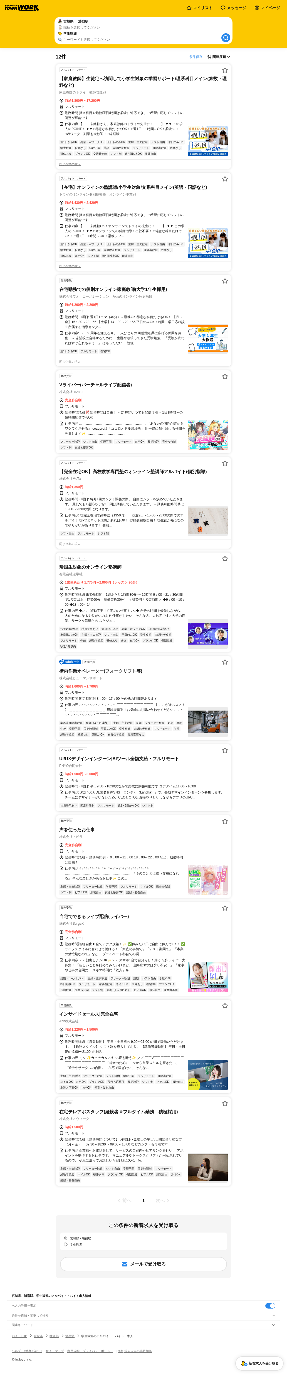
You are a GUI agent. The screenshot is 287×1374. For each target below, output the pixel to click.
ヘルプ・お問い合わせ (27, 1351)
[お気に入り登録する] (225, 70)
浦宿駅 (70, 1336)
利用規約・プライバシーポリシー (90, 1351)
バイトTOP (19, 1336)
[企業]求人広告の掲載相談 (134, 1351)
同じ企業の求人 (70, 164)
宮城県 (38, 1336)
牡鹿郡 (54, 1336)
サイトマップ (55, 1351)
